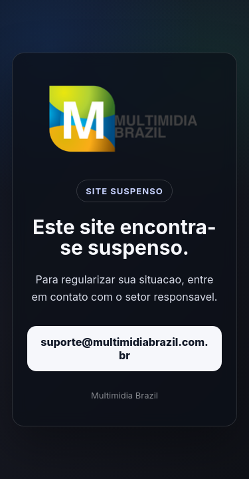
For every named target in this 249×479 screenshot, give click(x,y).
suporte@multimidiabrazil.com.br (124, 348)
